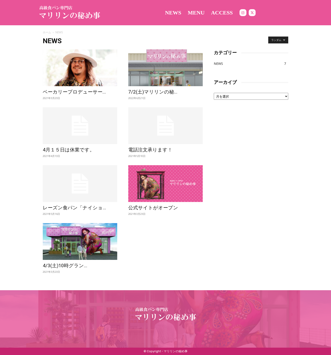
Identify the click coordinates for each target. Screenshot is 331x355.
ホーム (47, 32)
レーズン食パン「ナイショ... (74, 207)
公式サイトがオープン (153, 207)
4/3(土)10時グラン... (65, 265)
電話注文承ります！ (150, 150)
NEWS (218, 63)
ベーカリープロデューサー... (74, 92)
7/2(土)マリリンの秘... (152, 92)
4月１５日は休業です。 (68, 150)
